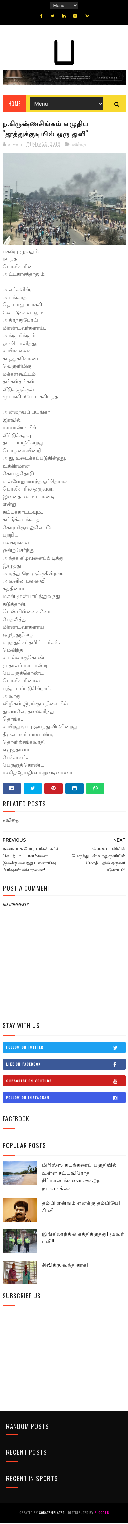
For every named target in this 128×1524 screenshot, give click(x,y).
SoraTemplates (52, 1513)
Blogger (102, 1513)
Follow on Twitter (65, 1048)
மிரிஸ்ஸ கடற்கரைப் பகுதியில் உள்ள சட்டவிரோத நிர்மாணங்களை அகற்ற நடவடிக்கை (79, 1177)
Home (14, 104)
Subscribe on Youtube (65, 1081)
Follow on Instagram (65, 1098)
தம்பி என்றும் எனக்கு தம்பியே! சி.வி (81, 1207)
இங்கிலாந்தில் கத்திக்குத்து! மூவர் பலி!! (83, 1238)
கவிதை (78, 145)
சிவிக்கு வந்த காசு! (65, 1265)
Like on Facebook (65, 1065)
